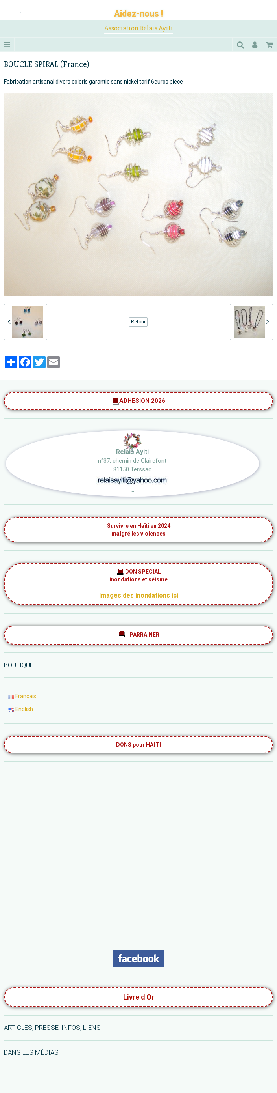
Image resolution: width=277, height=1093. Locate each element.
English (20, 709)
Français (22, 696)
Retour (138, 322)
